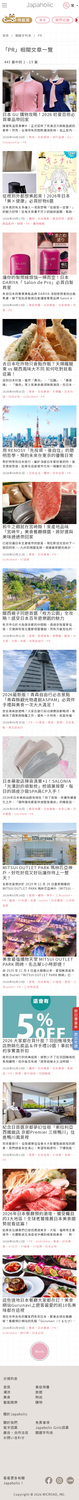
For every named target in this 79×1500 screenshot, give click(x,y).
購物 (39, 1402)
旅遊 (39, 1392)
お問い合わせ (14, 1437)
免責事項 (42, 1422)
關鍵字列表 (23, 35)
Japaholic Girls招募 (52, 1427)
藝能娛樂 (10, 1402)
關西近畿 (62, 19)
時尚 (39, 1397)
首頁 (6, 35)
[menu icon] (4, 5)
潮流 (7, 1392)
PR (40, 35)
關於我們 (10, 1422)
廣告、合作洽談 (15, 1432)
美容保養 (42, 1386)
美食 (7, 1397)
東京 (42, 19)
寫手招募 (10, 1427)
